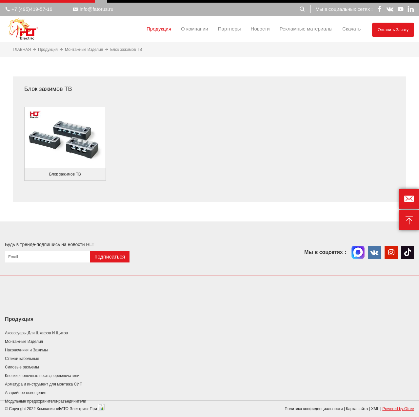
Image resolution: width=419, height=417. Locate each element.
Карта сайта (357, 409)
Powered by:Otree (398, 409)
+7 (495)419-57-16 (28, 9)
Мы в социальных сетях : (343, 9)
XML (375, 409)
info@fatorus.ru (93, 9)
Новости (260, 28)
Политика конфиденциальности (314, 409)
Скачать (351, 28)
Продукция (159, 28)
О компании (194, 28)
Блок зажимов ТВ (126, 49)
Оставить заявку (393, 30)
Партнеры (229, 28)
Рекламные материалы (306, 28)
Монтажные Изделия (84, 49)
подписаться (109, 257)
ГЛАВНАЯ (22, 49)
